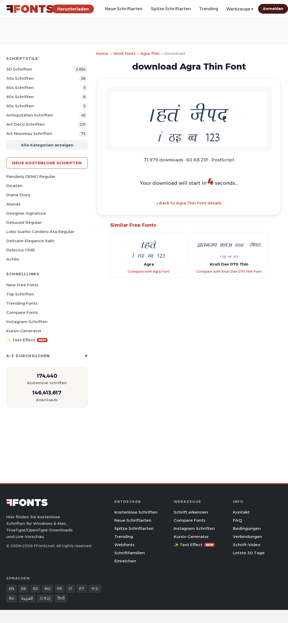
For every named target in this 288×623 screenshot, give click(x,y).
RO (47, 588)
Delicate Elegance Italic (30, 240)
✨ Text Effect (26, 339)
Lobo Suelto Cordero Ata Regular (40, 231)
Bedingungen (247, 528)
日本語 (45, 598)
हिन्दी (61, 598)
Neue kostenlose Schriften (47, 162)
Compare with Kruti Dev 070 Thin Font (229, 271)
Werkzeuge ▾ (239, 9)
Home (102, 53)
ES (35, 588)
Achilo (12, 259)
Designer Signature (26, 213)
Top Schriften (20, 294)
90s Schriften (20, 105)
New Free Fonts (22, 284)
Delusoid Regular (23, 222)
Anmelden (273, 8)
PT (81, 588)
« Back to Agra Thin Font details (189, 202)
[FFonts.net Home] (30, 9)
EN (11, 588)
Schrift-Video (246, 544)
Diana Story (18, 194)
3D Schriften (19, 69)
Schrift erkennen (191, 512)
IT (70, 588)
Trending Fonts (22, 303)
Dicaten (14, 185)
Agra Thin (150, 53)
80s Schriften (20, 96)
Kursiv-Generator (23, 330)
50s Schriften (20, 78)
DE (23, 588)
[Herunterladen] (73, 8)
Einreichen (125, 560)
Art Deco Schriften (25, 124)
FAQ (237, 520)
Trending (208, 8)
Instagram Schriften (26, 321)
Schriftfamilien (129, 552)
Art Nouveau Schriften (29, 133)
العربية (27, 598)
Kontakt (241, 512)
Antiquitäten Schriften (29, 115)
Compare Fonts (22, 312)
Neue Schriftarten (123, 8)
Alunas (13, 204)
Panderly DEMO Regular (30, 176)
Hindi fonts (124, 53)
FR (59, 588)
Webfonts (124, 544)
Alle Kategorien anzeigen (47, 144)
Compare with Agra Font (149, 271)
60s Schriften (20, 87)
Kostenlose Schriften (135, 512)
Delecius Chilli (20, 249)
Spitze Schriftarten (171, 8)
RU (11, 598)
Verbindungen (247, 536)
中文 (95, 588)
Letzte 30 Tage (249, 552)
